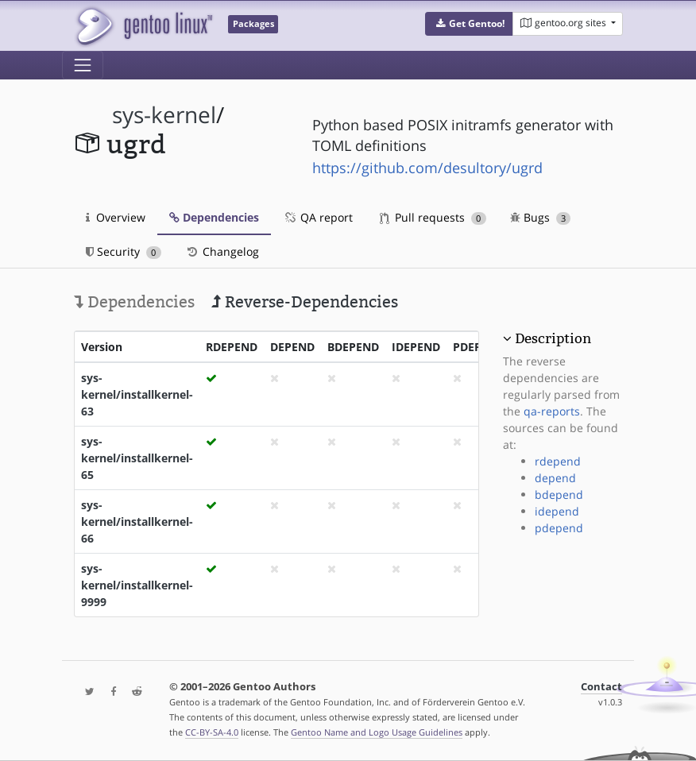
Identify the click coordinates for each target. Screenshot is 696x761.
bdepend (559, 494)
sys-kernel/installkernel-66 (137, 521)
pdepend (559, 527)
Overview (115, 217)
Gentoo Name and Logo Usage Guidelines (376, 732)
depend (555, 477)
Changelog (222, 251)
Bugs (540, 217)
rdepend (558, 461)
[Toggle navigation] (82, 65)
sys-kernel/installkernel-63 (137, 394)
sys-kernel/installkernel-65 (137, 458)
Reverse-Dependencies (304, 301)
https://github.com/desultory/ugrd (427, 167)
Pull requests (433, 217)
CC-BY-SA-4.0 (211, 732)
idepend (557, 511)
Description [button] (553, 338)
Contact (601, 686)
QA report (318, 217)
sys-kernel (164, 114)
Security (123, 251)
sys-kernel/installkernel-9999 (137, 585)
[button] (469, 24)
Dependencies (214, 217)
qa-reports (552, 411)
